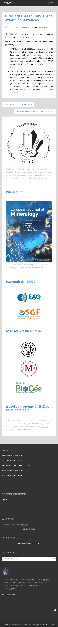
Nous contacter (8, 594)
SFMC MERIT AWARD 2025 (13, 455)
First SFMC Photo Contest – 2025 (16, 465)
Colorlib (33, 624)
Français (25, 529)
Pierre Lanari (28, 27)
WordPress (49, 624)
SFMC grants (42, 27)
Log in (4, 500)
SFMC (7, 3)
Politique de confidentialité (29, 543)
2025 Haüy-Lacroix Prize (12, 460)
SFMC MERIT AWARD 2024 (13, 470)
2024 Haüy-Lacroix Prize (12, 475)
